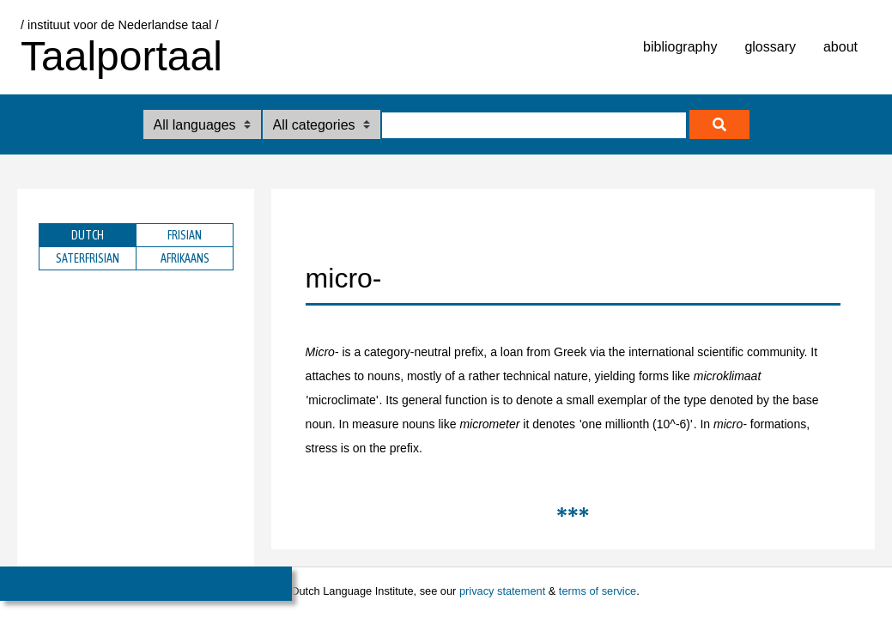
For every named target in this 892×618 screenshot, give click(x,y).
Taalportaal (121, 56)
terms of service (597, 591)
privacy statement (502, 591)
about (840, 46)
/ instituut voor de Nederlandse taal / (119, 25)
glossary (770, 46)
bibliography (680, 46)
